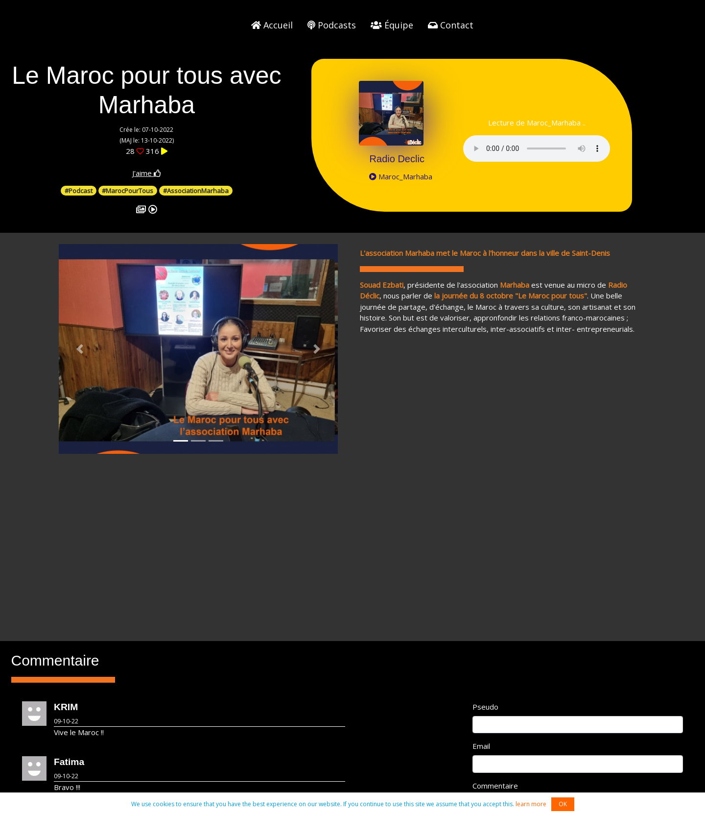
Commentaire (495, 786)
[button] (80, 349)
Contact (450, 25)
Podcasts (331, 25)
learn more (531, 804)
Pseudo (485, 707)
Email (481, 746)
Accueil (272, 25)
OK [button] (563, 804)
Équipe (392, 25)
